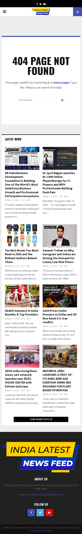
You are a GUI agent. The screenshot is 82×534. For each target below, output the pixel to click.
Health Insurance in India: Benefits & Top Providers (21, 312)
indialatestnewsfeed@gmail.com (47, 494)
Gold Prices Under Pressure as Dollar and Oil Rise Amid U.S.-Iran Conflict (60, 316)
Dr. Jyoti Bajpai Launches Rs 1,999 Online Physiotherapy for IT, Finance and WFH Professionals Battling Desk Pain (59, 183)
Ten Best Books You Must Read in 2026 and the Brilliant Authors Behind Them (22, 256)
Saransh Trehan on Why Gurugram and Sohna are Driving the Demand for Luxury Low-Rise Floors (59, 256)
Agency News (12, 150)
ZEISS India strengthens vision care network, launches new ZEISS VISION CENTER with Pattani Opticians (21, 379)
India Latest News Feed (41, 531)
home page (61, 82)
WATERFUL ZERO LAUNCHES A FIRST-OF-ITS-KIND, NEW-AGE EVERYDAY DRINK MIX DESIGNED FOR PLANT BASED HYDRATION (58, 381)
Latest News (13, 139)
